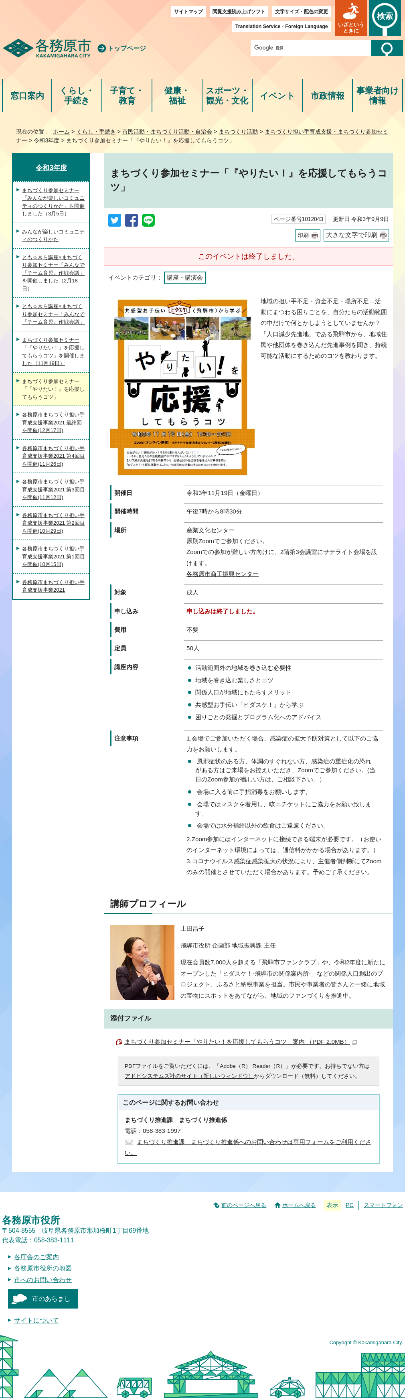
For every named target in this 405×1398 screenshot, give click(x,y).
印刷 (303, 235)
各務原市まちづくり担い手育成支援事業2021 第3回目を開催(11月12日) (53, 489)
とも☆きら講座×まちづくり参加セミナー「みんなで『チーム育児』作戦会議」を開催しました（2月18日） (53, 273)
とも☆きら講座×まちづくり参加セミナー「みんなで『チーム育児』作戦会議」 (53, 314)
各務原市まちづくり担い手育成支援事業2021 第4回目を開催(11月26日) (53, 456)
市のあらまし (51, 1298)
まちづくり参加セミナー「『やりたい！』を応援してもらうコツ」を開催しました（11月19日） (53, 352)
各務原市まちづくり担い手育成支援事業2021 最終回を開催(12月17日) (53, 422)
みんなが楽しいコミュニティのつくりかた (53, 236)
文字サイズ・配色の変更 (301, 11)
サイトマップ (188, 11)
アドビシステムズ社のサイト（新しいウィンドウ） (189, 1076)
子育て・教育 (127, 96)
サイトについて (36, 1320)
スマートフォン (383, 1205)
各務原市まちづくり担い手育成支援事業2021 (53, 586)
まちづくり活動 (238, 131)
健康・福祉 (177, 96)
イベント (277, 95)
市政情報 (327, 95)
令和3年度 (46, 140)
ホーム (61, 131)
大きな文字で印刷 (351, 234)
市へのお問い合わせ (43, 1279)
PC (350, 1205)
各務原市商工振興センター (222, 573)
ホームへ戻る (299, 1205)
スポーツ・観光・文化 (227, 96)
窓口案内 (27, 95)
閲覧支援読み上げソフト (239, 11)
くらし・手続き (76, 96)
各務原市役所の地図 (43, 1268)
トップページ (126, 48)
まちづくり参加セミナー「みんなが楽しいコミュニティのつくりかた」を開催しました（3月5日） (53, 202)
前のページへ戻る (243, 1205)
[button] (351, 18)
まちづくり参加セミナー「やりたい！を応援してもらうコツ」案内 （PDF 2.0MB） (240, 1041)
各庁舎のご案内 (36, 1257)
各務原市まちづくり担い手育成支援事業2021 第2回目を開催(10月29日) (53, 523)
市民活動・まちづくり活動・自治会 (167, 131)
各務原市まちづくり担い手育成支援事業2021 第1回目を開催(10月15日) (53, 556)
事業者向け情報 (377, 96)
